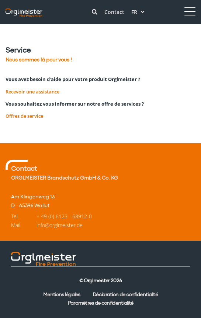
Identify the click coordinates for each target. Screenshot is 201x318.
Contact (114, 11)
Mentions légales (61, 295)
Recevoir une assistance (32, 91)
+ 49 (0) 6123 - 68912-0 (64, 216)
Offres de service (24, 116)
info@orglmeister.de (60, 225)
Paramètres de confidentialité (101, 303)
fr (137, 11)
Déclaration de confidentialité (125, 295)
